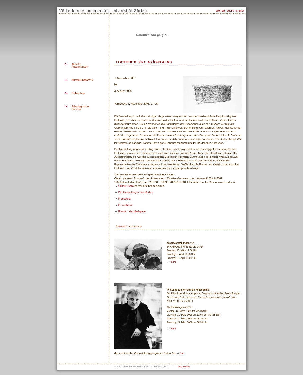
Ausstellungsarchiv (83, 79)
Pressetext (124, 198)
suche (230, 10)
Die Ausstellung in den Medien (135, 192)
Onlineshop (78, 93)
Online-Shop (125, 185)
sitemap (220, 10)
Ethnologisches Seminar (80, 107)
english (240, 10)
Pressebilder (125, 205)
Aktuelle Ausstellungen (80, 65)
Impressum (184, 366)
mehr (173, 262)
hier (182, 353)
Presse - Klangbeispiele (132, 211)
